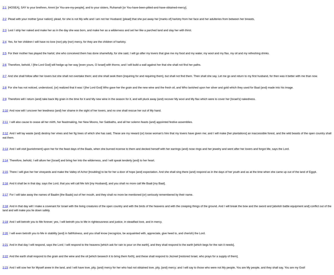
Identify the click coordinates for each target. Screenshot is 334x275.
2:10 (5, 110)
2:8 (5, 87)
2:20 (5, 233)
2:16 (5, 183)
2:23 (5, 267)
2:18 (5, 206)
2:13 (5, 149)
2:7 (5, 76)
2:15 (5, 172)
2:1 (5, 7)
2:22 (5, 256)
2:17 (5, 194)
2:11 (5, 122)
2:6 (5, 64)
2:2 (5, 19)
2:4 (5, 41)
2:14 (5, 160)
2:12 (5, 133)
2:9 (5, 99)
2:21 (5, 244)
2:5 (5, 53)
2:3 (5, 30)
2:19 (5, 221)
